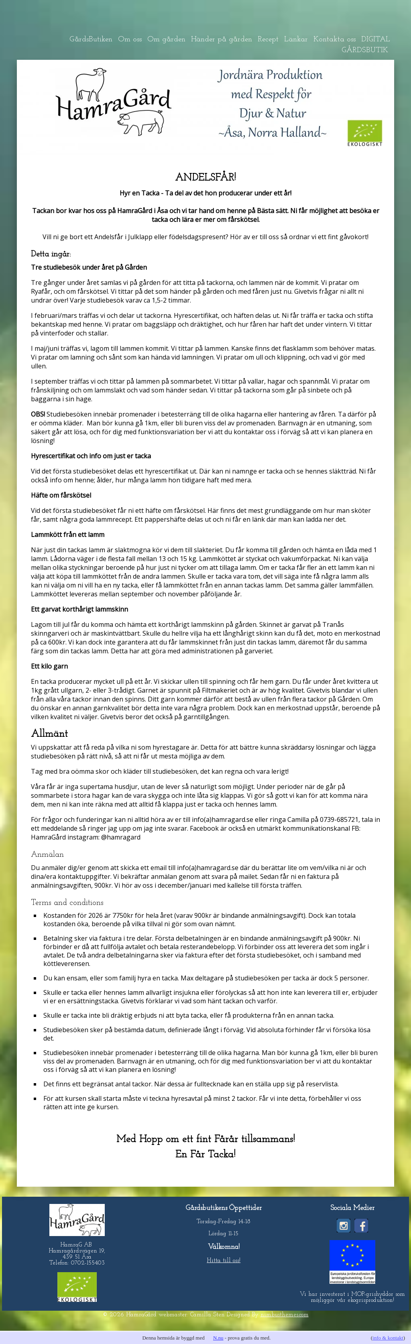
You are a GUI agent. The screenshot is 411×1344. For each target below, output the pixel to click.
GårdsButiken (90, 39)
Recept (268, 39)
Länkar (296, 39)
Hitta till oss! (223, 1261)
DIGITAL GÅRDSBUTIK (366, 45)
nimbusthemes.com (284, 1315)
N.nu (218, 1338)
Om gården (166, 39)
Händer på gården (221, 39)
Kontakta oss (334, 39)
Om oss (130, 39)
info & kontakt (387, 1338)
